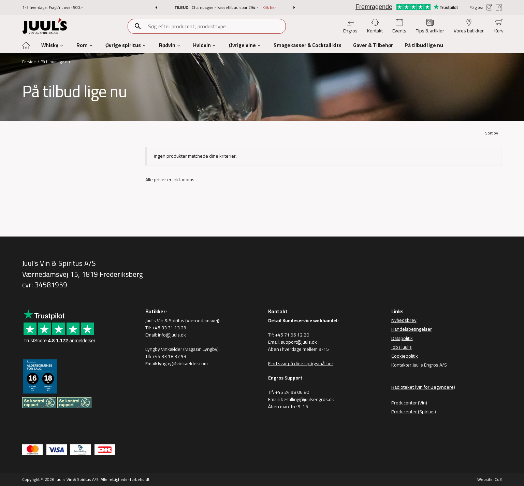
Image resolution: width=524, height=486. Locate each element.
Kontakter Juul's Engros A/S (419, 364)
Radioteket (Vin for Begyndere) (423, 387)
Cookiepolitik (404, 356)
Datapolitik (402, 338)
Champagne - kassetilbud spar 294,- (225, 7)
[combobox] (216, 26)
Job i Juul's (401, 347)
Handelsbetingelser (411, 329)
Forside (29, 62)
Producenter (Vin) (409, 402)
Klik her (269, 7)
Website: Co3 (489, 479)
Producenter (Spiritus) (413, 411)
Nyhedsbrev (404, 320)
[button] (156, 7)
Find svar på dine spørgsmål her (300, 363)
